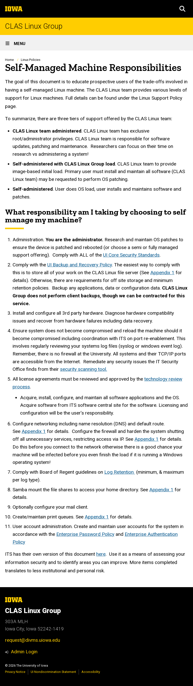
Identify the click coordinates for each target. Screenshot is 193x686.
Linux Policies (30, 60)
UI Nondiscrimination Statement (53, 672)
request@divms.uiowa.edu (32, 640)
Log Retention (119, 472)
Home (9, 60)
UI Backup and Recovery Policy (79, 265)
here (101, 554)
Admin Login (24, 652)
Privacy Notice (15, 672)
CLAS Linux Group (34, 26)
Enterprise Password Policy (85, 534)
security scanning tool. (83, 369)
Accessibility (90, 672)
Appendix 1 (162, 272)
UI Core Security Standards (131, 255)
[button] (182, 9)
